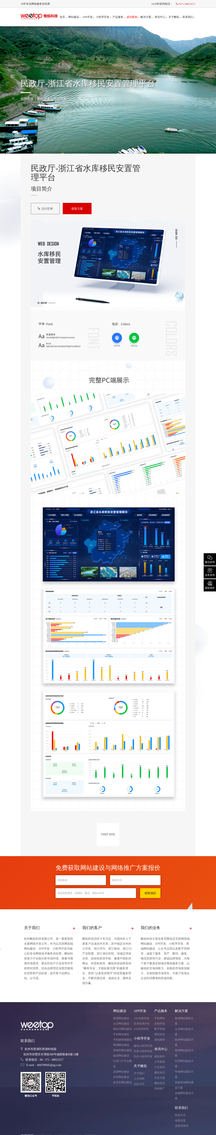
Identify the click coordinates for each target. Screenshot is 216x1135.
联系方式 (180, 1115)
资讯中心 (160, 16)
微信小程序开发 (143, 1045)
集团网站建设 (121, 1018)
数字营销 (159, 1028)
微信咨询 (210, 558)
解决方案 (146, 16)
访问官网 (45, 208)
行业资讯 (159, 1067)
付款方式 (139, 1084)
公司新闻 (159, 1061)
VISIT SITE (108, 834)
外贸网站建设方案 (184, 1063)
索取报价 (210, 584)
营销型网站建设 (122, 1050)
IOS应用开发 (141, 1028)
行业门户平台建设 (122, 1063)
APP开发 (88, 16)
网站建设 (74, 16)
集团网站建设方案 (184, 1021)
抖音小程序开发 (143, 1056)
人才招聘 (139, 1078)
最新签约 (159, 1056)
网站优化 (159, 1083)
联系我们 (188, 16)
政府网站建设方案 (184, 1042)
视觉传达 (159, 1034)
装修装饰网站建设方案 (184, 1085)
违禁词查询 (181, 1125)
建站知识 (159, 1072)
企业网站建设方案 (184, 1031)
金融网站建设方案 (184, 1095)
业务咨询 (210, 571)
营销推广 (159, 1088)
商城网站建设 (121, 1044)
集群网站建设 (121, 1055)
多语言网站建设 (122, 1082)
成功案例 (132, 16)
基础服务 (159, 1039)
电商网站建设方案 (184, 1053)
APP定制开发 (141, 1018)
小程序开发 (103, 16)
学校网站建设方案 (184, 1074)
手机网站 (159, 1018)
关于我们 (139, 1073)
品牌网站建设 (121, 1071)
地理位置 (180, 1120)
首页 (63, 16)
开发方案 (159, 1077)
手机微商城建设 (122, 1039)
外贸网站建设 (121, 1077)
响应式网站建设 (122, 1028)
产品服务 (118, 16)
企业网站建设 (121, 1023)
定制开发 (159, 1023)
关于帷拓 (174, 16)
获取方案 (77, 208)
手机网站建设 (121, 1034)
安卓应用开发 (142, 1023)
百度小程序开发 (143, 1051)
